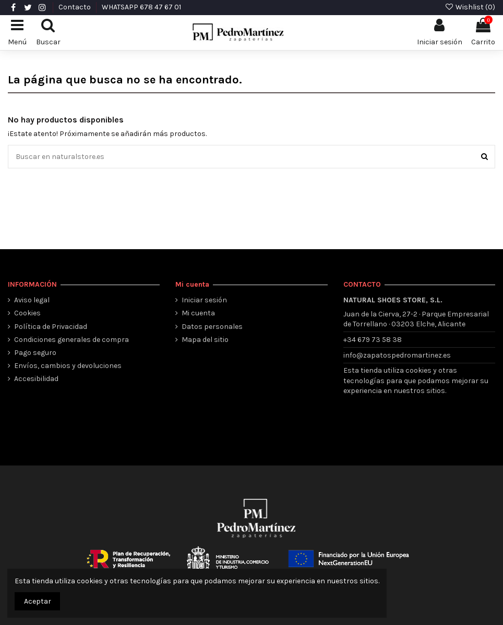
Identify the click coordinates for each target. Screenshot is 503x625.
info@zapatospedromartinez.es (397, 355)
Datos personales (212, 326)
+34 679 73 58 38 (372, 339)
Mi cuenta (198, 313)
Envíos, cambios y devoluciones (68, 365)
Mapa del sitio (205, 339)
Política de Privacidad (50, 326)
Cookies (27, 313)
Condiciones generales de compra (71, 339)
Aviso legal (32, 300)
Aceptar (37, 601)
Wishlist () (470, 7)
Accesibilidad (36, 378)
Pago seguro (35, 352)
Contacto (75, 7)
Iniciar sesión (204, 300)
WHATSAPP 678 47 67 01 (141, 7)
